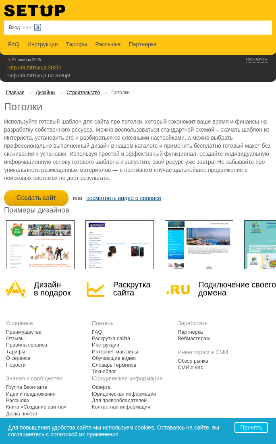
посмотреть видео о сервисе (123, 198)
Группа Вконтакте (26, 387)
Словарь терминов (114, 365)
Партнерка (143, 44)
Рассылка (108, 44)
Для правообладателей (119, 400)
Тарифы (76, 44)
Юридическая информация (124, 394)
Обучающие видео (114, 358)
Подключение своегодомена (237, 289)
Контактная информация (121, 407)
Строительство (83, 92)
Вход (14, 27)
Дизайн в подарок (52, 289)
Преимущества (24, 332)
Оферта (101, 387)
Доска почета (21, 414)
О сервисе (18, 358)
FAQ (13, 44)
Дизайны (45, 92)
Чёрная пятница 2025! (34, 67)
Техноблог (104, 371)
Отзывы (15, 338)
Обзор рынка (193, 361)
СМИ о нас (190, 367)
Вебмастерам (194, 338)
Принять (251, 427)
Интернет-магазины (115, 352)
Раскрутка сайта (132, 289)
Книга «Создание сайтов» (36, 407)
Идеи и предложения (31, 394)
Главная (15, 92)
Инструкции (42, 44)
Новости (16, 365)
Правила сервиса (26, 345)
